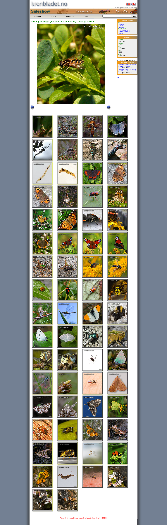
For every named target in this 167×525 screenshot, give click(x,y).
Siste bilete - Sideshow (127, 60)
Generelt (122, 24)
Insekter (122, 27)
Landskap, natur (125, 30)
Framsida (37, 16)
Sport (121, 33)
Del (118, 77)
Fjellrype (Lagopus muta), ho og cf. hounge (127, 65)
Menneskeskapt (124, 32)
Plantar (54, 16)
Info (86, 16)
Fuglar (121, 25)
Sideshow (70, 16)
